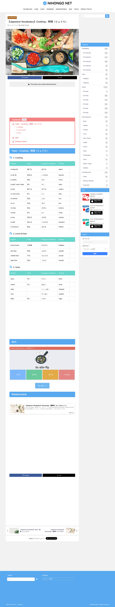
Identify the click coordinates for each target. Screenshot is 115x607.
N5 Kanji (95, 113)
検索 (94, 253)
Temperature (95, 155)
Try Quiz (42, 385)
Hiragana (95, 78)
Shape (95, 142)
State (95, 151)
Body (95, 121)
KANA (36, 9)
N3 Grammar (95, 61)
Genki (95, 177)
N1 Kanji (95, 96)
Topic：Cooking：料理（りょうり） (27, 124)
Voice (95, 159)
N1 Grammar (95, 53)
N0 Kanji (95, 91)
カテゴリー (86, 245)
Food (95, 134)
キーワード (86, 238)
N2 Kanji (95, 100)
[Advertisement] (42, 101)
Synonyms (95, 185)
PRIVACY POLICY (86, 9)
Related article (19, 141)
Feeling (95, 130)
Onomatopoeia (95, 117)
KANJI (42, 9)
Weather (95, 168)
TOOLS (76, 9)
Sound (95, 147)
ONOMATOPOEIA (61, 9)
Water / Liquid (95, 164)
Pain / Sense (95, 138)
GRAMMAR (50, 9)
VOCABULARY (27, 9)
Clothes (95, 125)
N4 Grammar (95, 66)
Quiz (15, 138)
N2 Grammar (95, 57)
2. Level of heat (21, 130)
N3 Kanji (95, 104)
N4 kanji (95, 108)
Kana (95, 74)
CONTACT (20, 604)
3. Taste (18, 133)
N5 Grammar (95, 70)
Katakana (95, 83)
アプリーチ (101, 198)
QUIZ (70, 9)
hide (24, 119)
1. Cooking (19, 127)
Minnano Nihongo (95, 181)
